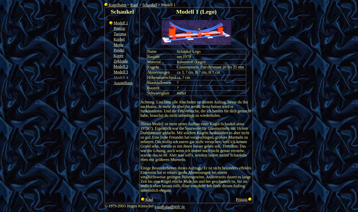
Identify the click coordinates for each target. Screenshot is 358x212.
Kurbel (119, 39)
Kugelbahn (115, 5)
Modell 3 (121, 72)
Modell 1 (121, 23)
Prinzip (119, 28)
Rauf (134, 5)
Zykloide (121, 61)
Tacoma (120, 34)
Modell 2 (121, 66)
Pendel (119, 50)
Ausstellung (123, 83)
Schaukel (149, 5)
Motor (119, 45)
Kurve (119, 56)
